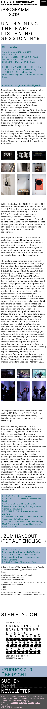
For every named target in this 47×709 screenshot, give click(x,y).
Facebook (14, 702)
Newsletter (16, 690)
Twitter (31, 702)
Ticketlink (27, 71)
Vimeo (37, 702)
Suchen (10, 680)
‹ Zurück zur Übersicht (17, 671)
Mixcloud (4, 704)
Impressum (18, 706)
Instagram (23, 702)
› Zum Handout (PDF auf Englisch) (23, 538)
